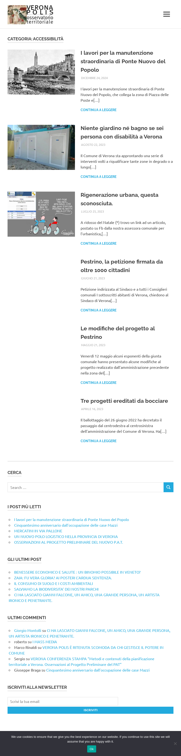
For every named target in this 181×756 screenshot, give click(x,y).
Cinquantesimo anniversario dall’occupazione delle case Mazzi (66, 525)
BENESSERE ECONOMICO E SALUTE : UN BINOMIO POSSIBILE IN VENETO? (77, 572)
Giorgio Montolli (27, 630)
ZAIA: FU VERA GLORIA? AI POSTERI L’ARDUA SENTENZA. (63, 577)
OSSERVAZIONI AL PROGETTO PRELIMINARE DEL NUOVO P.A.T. (68, 542)
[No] (175, 743)
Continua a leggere (98, 110)
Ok (92, 749)
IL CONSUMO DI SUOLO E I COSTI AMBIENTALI (53, 583)
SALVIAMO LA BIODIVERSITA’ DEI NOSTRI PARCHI (56, 589)
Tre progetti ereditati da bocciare (125, 400)
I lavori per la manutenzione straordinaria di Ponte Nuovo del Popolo (124, 61)
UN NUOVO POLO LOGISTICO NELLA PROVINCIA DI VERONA (66, 536)
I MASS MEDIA (45, 641)
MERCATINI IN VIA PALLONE (38, 530)
